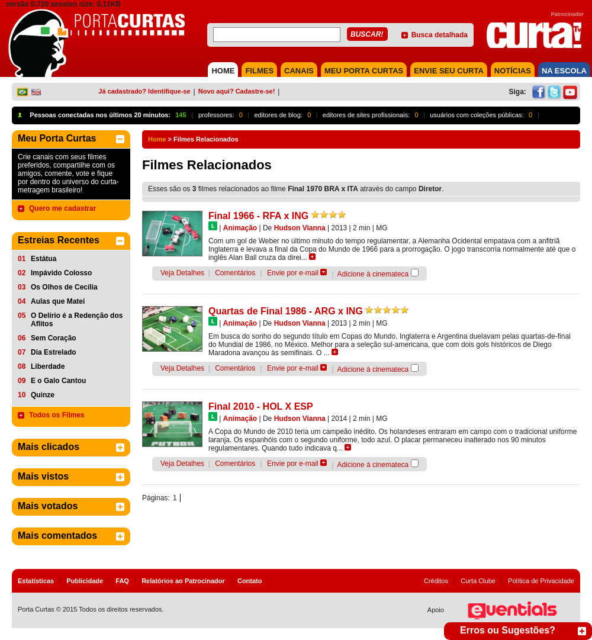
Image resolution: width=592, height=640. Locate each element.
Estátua (43, 259)
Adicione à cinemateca (373, 274)
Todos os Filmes (57, 415)
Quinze (42, 395)
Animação (240, 228)
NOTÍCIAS (512, 70)
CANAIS (299, 70)
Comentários (235, 273)
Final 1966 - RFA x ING (258, 216)
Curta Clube (478, 580)
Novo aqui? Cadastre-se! (236, 91)
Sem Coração (53, 338)
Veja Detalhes (182, 273)
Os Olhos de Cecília (64, 287)
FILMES (259, 70)
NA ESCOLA (564, 70)
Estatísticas (36, 580)
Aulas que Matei (58, 301)
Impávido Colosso (61, 273)
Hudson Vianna (300, 228)
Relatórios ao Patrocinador (183, 580)
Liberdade (48, 366)
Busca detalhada (439, 35)
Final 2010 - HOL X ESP (260, 406)
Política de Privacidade (541, 580)
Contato (249, 580)
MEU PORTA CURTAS (363, 70)
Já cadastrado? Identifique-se (144, 91)
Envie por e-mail (292, 273)
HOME (222, 70)
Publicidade (84, 580)
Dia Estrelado (53, 352)
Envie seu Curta (449, 70)
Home (157, 139)
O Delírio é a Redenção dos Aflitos (77, 319)
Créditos (436, 580)
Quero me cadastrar (62, 208)
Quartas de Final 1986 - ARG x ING (285, 311)
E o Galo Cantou (58, 381)
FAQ (122, 580)
